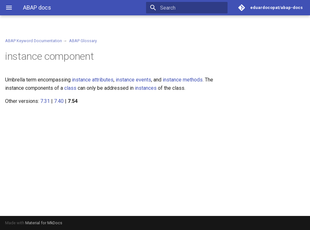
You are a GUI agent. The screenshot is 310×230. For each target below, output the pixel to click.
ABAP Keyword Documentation (33, 40)
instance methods (183, 80)
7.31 (45, 101)
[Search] (190, 7)
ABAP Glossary (83, 40)
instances (146, 88)
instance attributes (92, 80)
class (70, 88)
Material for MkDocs (43, 222)
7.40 (59, 101)
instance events (133, 80)
